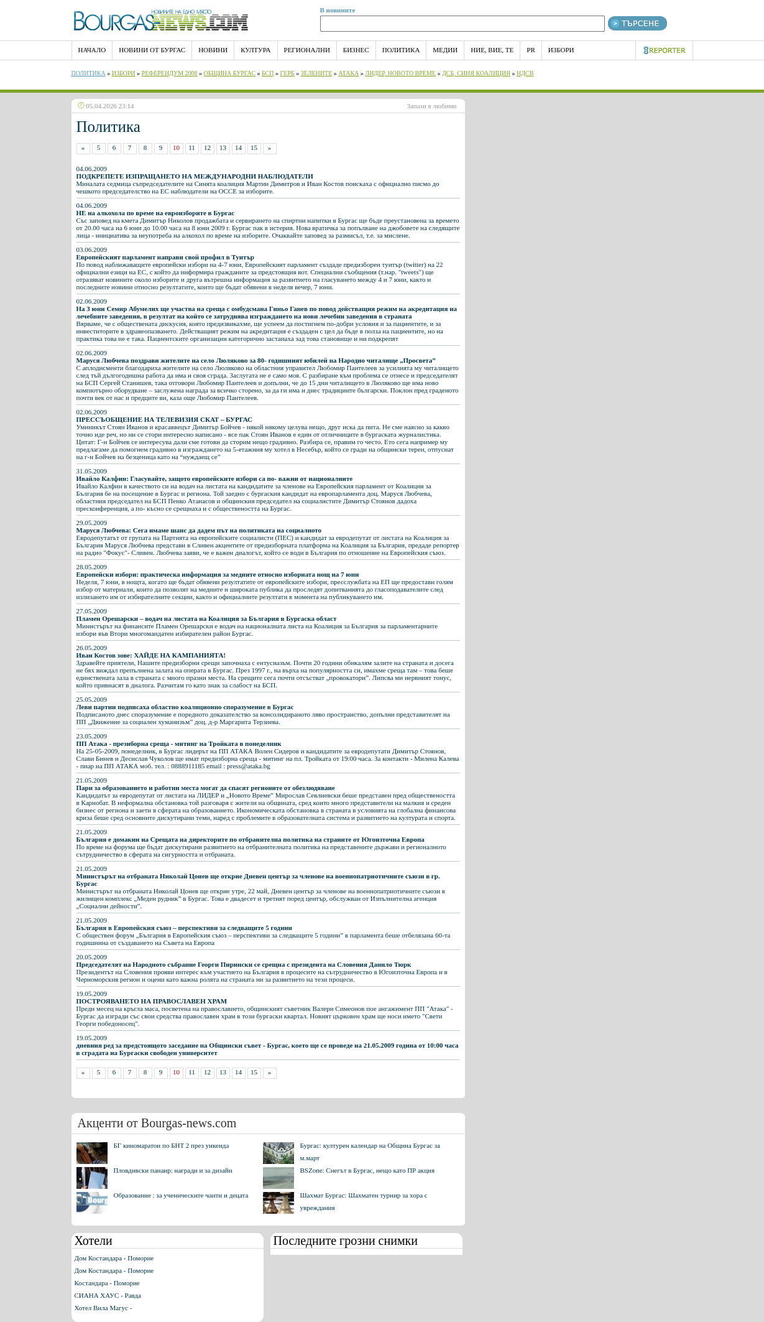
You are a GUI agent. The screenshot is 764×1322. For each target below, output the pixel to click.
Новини (213, 50)
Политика (401, 50)
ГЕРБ (287, 73)
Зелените (317, 73)
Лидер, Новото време (400, 73)
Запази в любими (432, 105)
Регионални (307, 50)
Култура (255, 50)
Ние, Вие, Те (492, 50)
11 (191, 147)
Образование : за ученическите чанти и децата (181, 1195)
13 (222, 147)
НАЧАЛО (92, 50)
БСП (268, 73)
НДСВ (525, 73)
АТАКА (348, 73)
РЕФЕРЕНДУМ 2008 (170, 73)
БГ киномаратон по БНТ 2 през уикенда (171, 1145)
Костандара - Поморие (107, 1283)
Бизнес (356, 50)
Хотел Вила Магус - (103, 1307)
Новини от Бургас (152, 50)
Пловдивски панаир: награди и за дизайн (173, 1170)
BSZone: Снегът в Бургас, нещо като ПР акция (367, 1170)
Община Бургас (229, 73)
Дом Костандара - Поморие (114, 1258)
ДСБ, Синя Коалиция (476, 73)
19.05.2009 (267, 1045)
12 (207, 147)
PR (531, 50)
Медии (445, 50)
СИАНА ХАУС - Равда (108, 1295)
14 (238, 147)
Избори (561, 50)
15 (254, 147)
